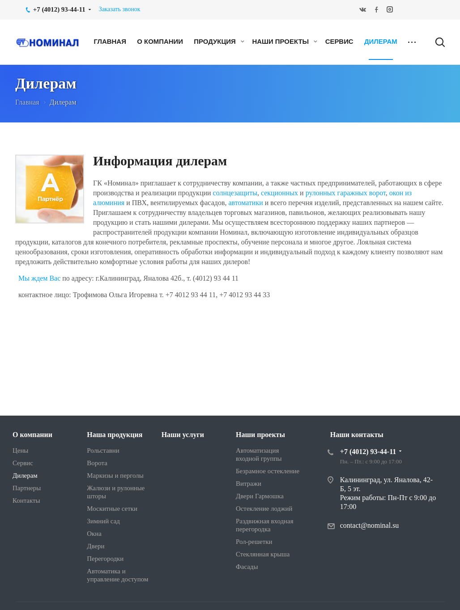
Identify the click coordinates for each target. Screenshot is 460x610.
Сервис (339, 41)
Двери (95, 546)
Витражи (248, 483)
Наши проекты (284, 41)
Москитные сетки (112, 508)
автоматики (246, 202)
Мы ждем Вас (39, 278)
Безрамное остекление (267, 471)
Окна (94, 533)
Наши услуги (183, 434)
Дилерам (380, 41)
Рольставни (103, 450)
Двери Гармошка (260, 496)
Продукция (219, 41)
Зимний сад (103, 521)
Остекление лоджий (264, 508)
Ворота (97, 463)
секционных (279, 193)
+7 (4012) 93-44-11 (368, 451)
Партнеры (27, 488)
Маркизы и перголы (115, 475)
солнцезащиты (235, 193)
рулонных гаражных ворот (346, 193)
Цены (20, 450)
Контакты (26, 500)
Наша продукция (114, 434)
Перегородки (105, 558)
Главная (110, 41)
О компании (160, 41)
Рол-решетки (254, 541)
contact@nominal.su (369, 525)
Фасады (247, 566)
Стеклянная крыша (263, 554)
